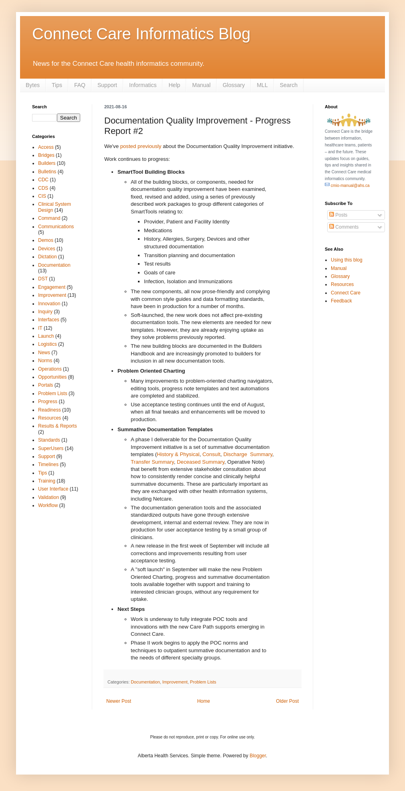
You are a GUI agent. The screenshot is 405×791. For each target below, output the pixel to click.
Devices (46, 248)
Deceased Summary (201, 462)
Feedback (341, 301)
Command (49, 218)
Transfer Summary (152, 462)
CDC (43, 180)
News (44, 352)
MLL (262, 85)
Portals (45, 385)
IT (40, 328)
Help (174, 85)
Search (289, 85)
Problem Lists (203, 681)
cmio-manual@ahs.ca (347, 185)
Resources (49, 418)
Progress (47, 401)
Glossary (234, 85)
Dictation (47, 257)
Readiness (49, 410)
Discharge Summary (247, 454)
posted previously (141, 146)
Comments (343, 227)
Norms (45, 360)
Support (107, 85)
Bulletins (47, 171)
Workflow (48, 505)
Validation (48, 497)
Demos (45, 240)
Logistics (47, 344)
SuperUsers (50, 448)
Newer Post (118, 701)
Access (46, 147)
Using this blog (346, 260)
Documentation (145, 681)
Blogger (257, 756)
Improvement (175, 681)
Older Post (287, 701)
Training (46, 481)
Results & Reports (57, 426)
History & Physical (178, 454)
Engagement (51, 287)
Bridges (46, 155)
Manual (201, 85)
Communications (56, 226)
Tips (57, 85)
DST (43, 279)
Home (203, 701)
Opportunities (52, 377)
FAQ (79, 85)
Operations (50, 369)
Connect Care (345, 293)
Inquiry (45, 311)
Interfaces (48, 319)
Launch (46, 336)
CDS (43, 188)
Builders (46, 163)
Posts (338, 215)
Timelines (48, 464)
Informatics (142, 85)
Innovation (49, 303)
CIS (42, 196)
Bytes (33, 85)
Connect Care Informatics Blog (141, 34)
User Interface (53, 489)
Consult (211, 454)
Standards (49, 440)
